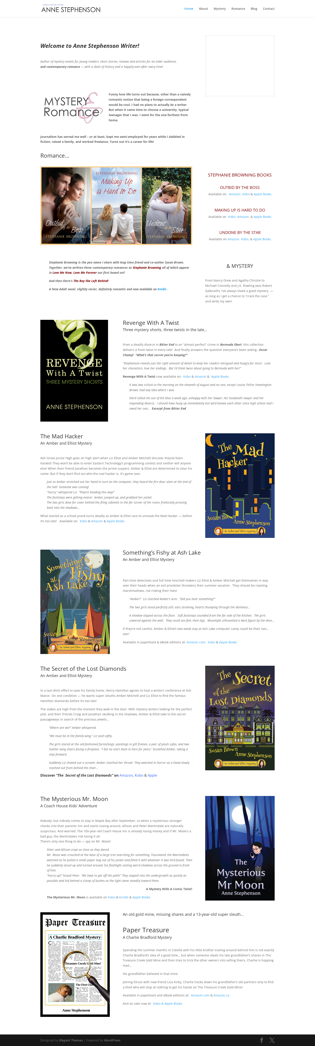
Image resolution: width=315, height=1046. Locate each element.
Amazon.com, (196, 653)
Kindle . (163, 300)
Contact (269, 9)
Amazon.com (200, 1006)
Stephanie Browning (147, 278)
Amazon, (235, 205)
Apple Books (262, 205)
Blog (254, 9)
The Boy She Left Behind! (91, 291)
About (203, 9)
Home (188, 9)
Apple (152, 786)
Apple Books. (141, 908)
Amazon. (234, 250)
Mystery (220, 9)
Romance (238, 9)
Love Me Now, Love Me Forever (75, 283)
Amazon (243, 227)
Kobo (246, 205)
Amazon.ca (221, 1006)
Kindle (123, 908)
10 (256, 162)
